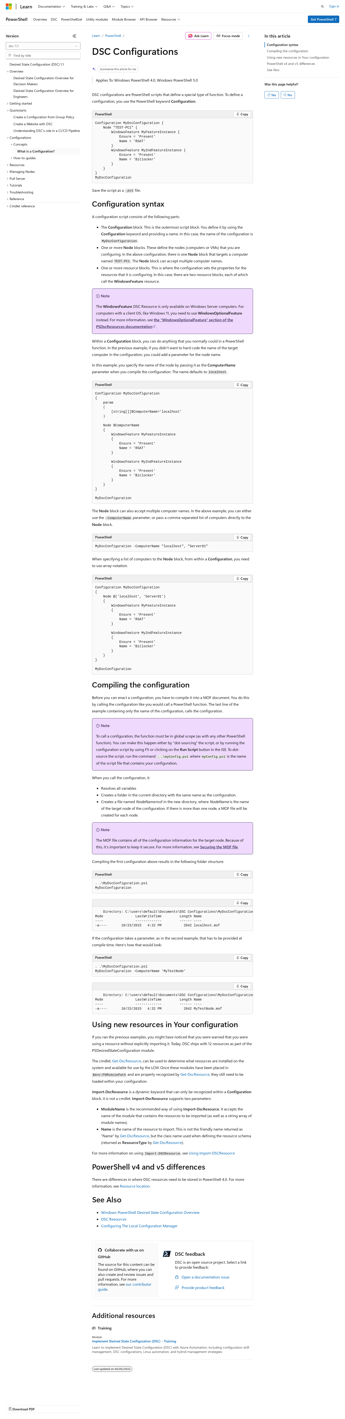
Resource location (135, 1185)
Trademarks (198, 1404)
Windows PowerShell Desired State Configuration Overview (150, 1212)
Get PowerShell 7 (324, 19)
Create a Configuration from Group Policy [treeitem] (43, 117)
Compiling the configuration (287, 51)
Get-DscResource (126, 1060)
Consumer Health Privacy (137, 1404)
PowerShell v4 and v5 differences (291, 63)
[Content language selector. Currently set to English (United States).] (28, 1393)
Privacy (104, 1404)
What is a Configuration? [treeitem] (36, 151)
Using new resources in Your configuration (298, 57)
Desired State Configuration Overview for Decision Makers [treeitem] (43, 81)
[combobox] (43, 46)
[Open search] (322, 6)
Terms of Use (175, 1404)
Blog (65, 1404)
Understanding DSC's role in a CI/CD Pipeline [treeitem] (46, 130)
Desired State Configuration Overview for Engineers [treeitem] (43, 93)
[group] (172, 919)
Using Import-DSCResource (212, 1152)
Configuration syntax (282, 44)
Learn (96, 35)
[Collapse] (74, 36)
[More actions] (249, 36)
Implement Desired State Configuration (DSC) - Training (134, 1341)
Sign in (334, 6)
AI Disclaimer (15, 1404)
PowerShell (113, 35)
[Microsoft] (9, 6)
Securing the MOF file (219, 846)
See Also (273, 70)
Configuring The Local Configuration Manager (139, 1225)
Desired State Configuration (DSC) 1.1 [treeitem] (37, 64)
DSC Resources (113, 1219)
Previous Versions (43, 1404)
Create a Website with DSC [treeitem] (33, 124)
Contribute (86, 1404)
